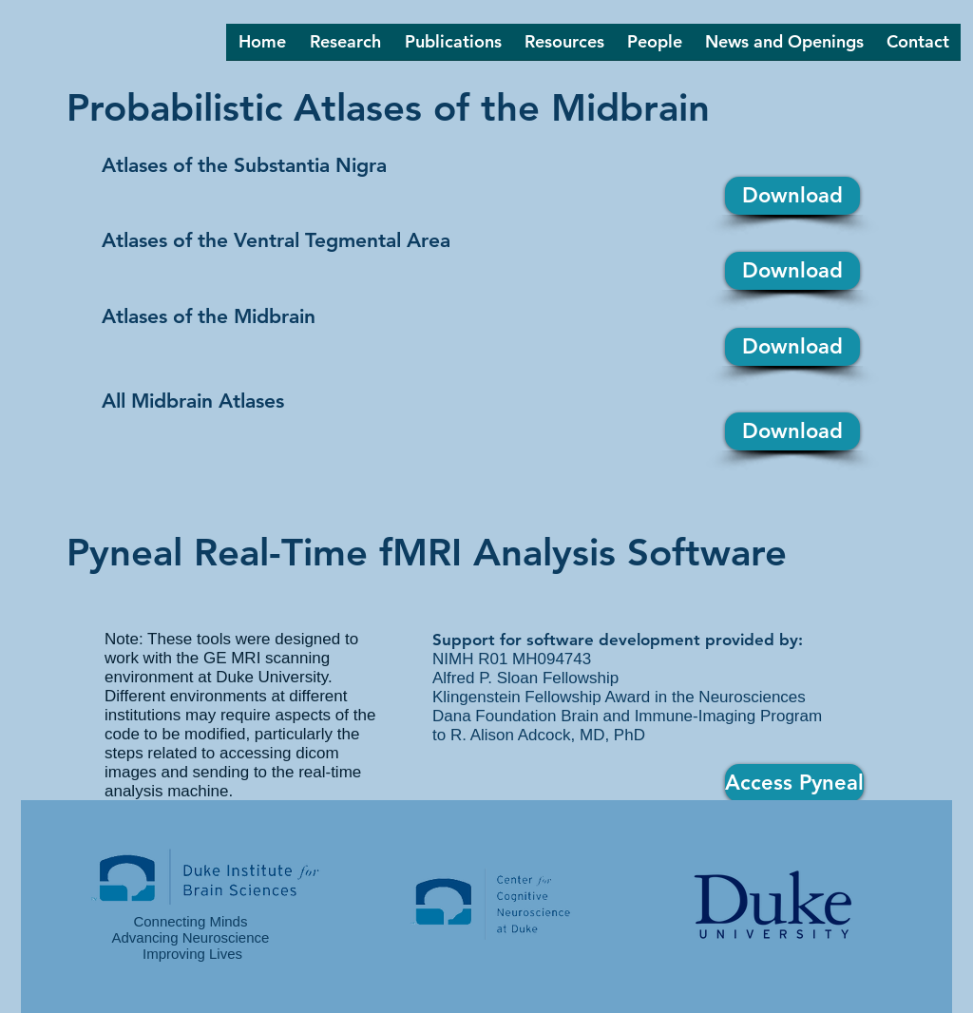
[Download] (792, 196)
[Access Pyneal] (794, 783)
